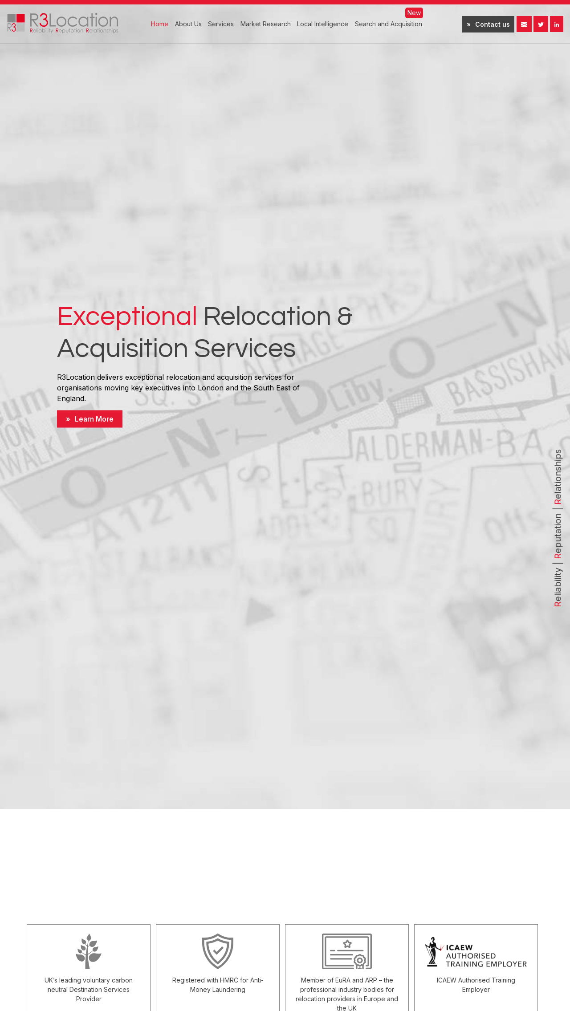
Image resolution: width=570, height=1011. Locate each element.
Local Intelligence (322, 24)
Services (221, 24)
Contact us (492, 24)
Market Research (265, 24)
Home (159, 24)
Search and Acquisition (388, 24)
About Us (188, 24)
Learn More (95, 418)
